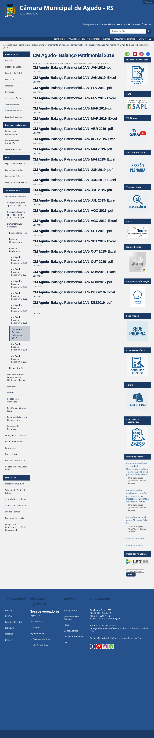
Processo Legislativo (15, 125)
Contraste (135, 24)
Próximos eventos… (135, 545)
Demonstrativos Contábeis (83, 44)
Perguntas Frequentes (99, 38)
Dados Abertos (71, 630)
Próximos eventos (135, 456)
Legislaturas (35, 615)
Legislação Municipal (39, 645)
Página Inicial (59, 38)
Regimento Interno (38, 633)
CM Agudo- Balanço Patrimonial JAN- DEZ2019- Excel (74, 292)
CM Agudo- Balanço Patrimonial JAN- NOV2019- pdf (72, 282)
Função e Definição (14, 622)
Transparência (39, 44)
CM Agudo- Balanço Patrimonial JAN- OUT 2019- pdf (73, 262)
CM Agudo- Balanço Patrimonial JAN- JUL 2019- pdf (72, 190)
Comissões (34, 627)
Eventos (9, 639)
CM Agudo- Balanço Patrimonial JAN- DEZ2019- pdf (72, 303)
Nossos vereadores (44, 611)
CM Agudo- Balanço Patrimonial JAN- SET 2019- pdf (72, 231)
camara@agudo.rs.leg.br (108, 618)
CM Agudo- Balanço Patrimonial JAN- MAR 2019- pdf (73, 108)
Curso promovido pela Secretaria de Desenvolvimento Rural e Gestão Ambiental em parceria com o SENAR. (137, 469)
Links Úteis (10, 477)
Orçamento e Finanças (58, 44)
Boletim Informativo (73, 636)
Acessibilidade (108, 24)
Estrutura (9, 627)
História (9, 616)
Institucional (11, 54)
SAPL (141, 38)
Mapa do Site (91, 24)
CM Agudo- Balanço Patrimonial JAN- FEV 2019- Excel (74, 98)
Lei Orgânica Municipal (40, 639)
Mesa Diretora (36, 621)
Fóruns (67, 624)
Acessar (148, 1)
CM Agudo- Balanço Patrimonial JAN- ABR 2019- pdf (73, 129)
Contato (123, 24)
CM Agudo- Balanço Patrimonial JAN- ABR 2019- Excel (74, 139)
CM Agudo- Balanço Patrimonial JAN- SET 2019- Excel (74, 241)
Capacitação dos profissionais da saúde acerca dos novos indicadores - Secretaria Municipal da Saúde (137, 496)
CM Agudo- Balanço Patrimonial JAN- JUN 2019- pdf (72, 170)
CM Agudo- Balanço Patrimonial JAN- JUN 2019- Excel (74, 180)
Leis (7, 157)
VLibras (147, 24)
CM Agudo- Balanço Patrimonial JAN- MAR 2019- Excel (75, 118)
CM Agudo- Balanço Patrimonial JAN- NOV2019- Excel (74, 272)
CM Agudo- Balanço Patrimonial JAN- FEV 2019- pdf (72, 88)
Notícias (9, 633)
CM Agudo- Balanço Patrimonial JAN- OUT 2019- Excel (74, 251)
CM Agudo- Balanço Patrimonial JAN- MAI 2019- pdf (72, 149)
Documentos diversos (124, 38)
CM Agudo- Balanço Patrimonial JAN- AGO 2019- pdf (73, 211)
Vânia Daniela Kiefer (44, 63)
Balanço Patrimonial (107, 44)
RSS (149, 38)
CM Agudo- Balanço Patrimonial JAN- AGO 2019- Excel (75, 221)
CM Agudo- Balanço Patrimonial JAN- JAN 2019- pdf (72, 67)
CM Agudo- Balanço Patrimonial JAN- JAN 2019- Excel (74, 78)
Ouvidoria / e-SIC (77, 38)
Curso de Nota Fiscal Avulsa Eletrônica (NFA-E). (137, 520)
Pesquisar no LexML (136, 553)
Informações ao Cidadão (71, 617)
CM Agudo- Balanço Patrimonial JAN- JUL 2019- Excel (74, 200)
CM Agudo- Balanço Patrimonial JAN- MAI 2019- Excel (74, 159)
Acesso (8, 610)
